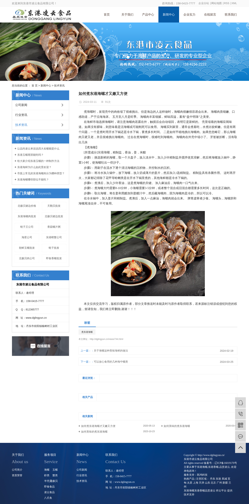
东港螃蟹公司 (54, 237)
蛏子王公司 (26, 226)
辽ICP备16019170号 (225, 463)
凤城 (224, 478)
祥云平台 (221, 490)
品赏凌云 (224, 467)
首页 (107, 14)
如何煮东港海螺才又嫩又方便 (98, 425)
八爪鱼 (48, 497)
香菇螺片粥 (54, 226)
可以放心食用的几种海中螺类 (111, 361)
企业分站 (203, 3)
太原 (189, 482)
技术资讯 (59, 85)
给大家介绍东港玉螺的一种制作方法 (38, 160)
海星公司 (27, 237)
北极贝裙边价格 (27, 205)
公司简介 (17, 469)
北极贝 (54, 481)
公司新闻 (21, 105)
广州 (219, 482)
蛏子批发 (54, 247)
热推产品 (189, 478)
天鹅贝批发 (54, 205)
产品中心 (148, 14)
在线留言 (210, 14)
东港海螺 (202, 467)
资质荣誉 (17, 475)
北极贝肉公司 (27, 258)
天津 (201, 482)
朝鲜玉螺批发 (27, 247)
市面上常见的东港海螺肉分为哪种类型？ (41, 173)
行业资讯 (21, 114)
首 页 (35, 85)
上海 (195, 482)
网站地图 (216, 3)
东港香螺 (213, 467)
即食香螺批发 (54, 258)
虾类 (46, 475)
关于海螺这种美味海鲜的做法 (111, 350)
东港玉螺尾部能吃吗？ (30, 154)
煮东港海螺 (87, 332)
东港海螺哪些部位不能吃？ (33, 179)
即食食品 (49, 486)
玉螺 (55, 469)
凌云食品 (49, 492)
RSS (226, 3)
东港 (218, 478)
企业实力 (189, 14)
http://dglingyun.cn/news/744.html (106, 339)
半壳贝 (48, 481)
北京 (213, 482)
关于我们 (127, 14)
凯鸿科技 (202, 474)
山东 (207, 482)
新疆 (225, 482)
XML (234, 3)
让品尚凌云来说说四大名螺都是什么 (38, 148)
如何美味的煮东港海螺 (177, 425)
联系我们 (231, 14)
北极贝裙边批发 (54, 216)
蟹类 (55, 475)
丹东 (212, 478)
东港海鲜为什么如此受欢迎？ (34, 167)
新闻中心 (169, 14)
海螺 (46, 469)
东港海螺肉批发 (27, 216)
